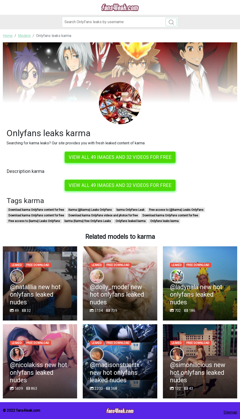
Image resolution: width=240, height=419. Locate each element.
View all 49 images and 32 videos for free (120, 157)
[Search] (120, 22)
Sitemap (230, 412)
